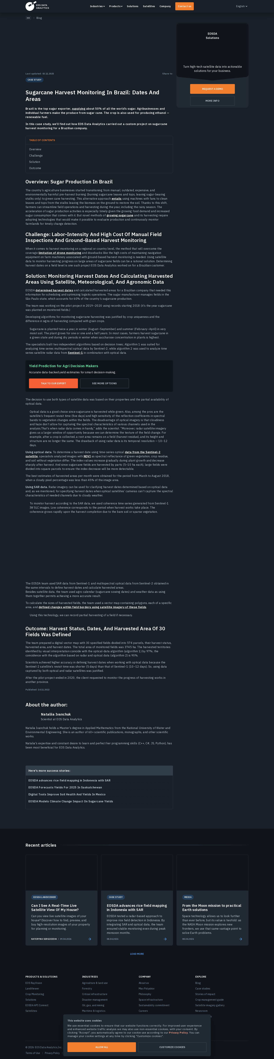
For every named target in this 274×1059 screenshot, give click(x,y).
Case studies (202, 988)
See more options (104, 383)
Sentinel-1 (75, 352)
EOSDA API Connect (37, 1005)
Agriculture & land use (95, 983)
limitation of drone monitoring (60, 253)
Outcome (35, 168)
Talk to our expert (53, 383)
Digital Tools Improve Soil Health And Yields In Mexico (67, 794)
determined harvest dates (54, 290)
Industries (96, 6)
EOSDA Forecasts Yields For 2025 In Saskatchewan (65, 787)
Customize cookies (172, 1047)
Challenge (36, 155)
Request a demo (212, 88)
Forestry (87, 988)
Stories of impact (205, 994)
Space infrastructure (151, 999)
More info (213, 100)
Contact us (184, 6)
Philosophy (145, 994)
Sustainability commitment (154, 1005)
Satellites (149, 6)
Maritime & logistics (93, 1010)
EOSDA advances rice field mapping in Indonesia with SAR (69, 780)
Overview (35, 149)
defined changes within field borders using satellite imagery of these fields (92, 607)
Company (165, 6)
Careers (143, 1010)
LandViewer (32, 988)
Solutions (132, 6)
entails (117, 198)
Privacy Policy (52, 1053)
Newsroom (201, 1010)
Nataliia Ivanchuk (56, 714)
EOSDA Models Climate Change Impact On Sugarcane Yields (70, 801)
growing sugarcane (120, 215)
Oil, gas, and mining (93, 1005)
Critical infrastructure (94, 994)
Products (114, 6)
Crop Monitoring (35, 994)
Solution (34, 162)
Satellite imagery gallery (210, 1005)
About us (144, 983)
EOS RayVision (34, 983)
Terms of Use (33, 1053)
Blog (198, 983)
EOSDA (37, 6)
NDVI (87, 456)
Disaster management (95, 999)
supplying (78, 108)
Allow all (101, 1047)
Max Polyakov (147, 988)
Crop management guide (209, 999)
